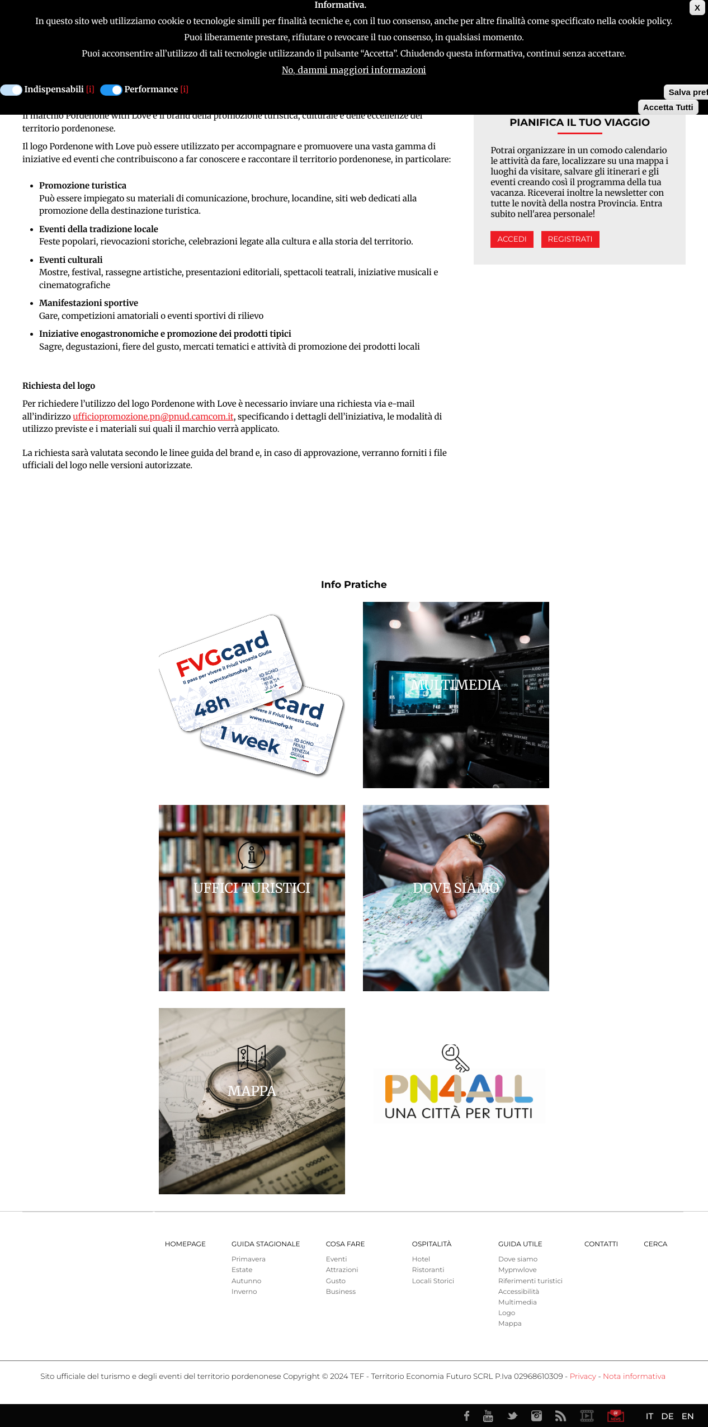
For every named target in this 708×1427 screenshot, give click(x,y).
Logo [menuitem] (506, 1313)
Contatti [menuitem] (601, 1244)
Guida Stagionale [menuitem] (266, 1244)
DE (667, 1416)
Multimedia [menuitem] (517, 1302)
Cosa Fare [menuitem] (345, 1244)
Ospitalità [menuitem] (431, 1244)
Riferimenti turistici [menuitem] (530, 1281)
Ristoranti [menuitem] (428, 1270)
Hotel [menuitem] (421, 1259)
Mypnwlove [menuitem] (517, 1270)
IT (649, 1416)
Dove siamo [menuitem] (517, 1259)
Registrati (570, 239)
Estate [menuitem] (242, 1270)
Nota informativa (634, 1376)
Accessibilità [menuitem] (518, 1292)
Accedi (511, 239)
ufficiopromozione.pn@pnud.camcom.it (153, 417)
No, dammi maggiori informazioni (354, 68)
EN (688, 1416)
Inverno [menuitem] (244, 1292)
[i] (90, 87)
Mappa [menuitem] (510, 1324)
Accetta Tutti (668, 105)
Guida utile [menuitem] (520, 1244)
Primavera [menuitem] (249, 1259)
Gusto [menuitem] (336, 1281)
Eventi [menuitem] (336, 1259)
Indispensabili (54, 87)
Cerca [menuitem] (655, 1244)
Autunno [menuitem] (246, 1281)
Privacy (583, 1376)
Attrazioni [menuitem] (342, 1270)
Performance (151, 87)
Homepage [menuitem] (185, 1244)
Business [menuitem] (341, 1292)
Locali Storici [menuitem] (433, 1281)
